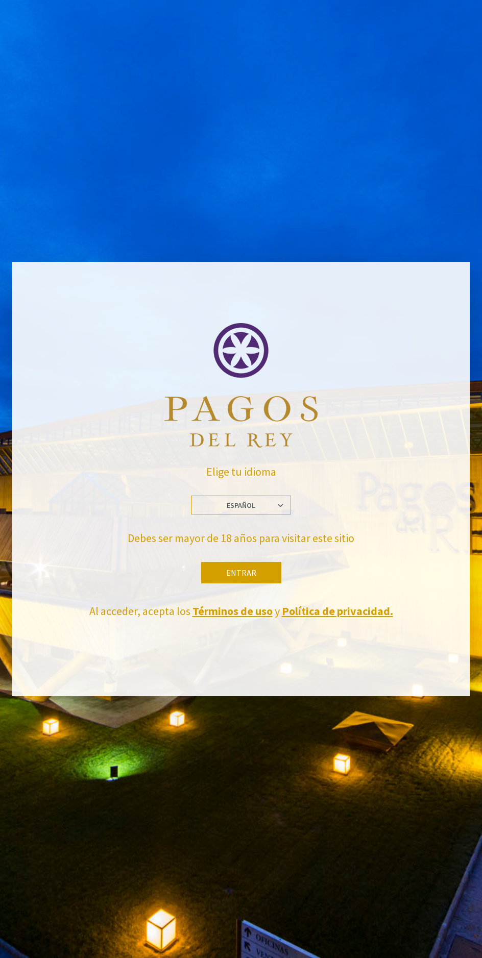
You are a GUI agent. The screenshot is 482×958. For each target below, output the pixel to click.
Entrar (241, 573)
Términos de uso (232, 611)
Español (241, 505)
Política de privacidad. (337, 611)
